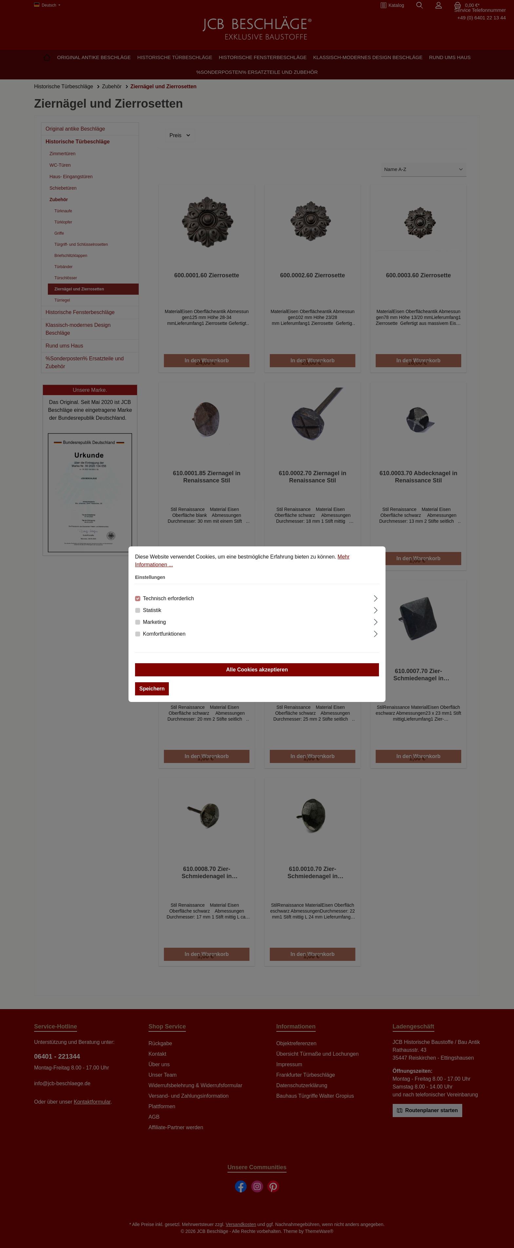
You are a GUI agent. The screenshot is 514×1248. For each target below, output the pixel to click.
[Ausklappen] (376, 597)
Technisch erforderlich (168, 598)
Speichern (152, 688)
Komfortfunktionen (164, 634)
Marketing (154, 622)
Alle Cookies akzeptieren (257, 669)
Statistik (152, 610)
